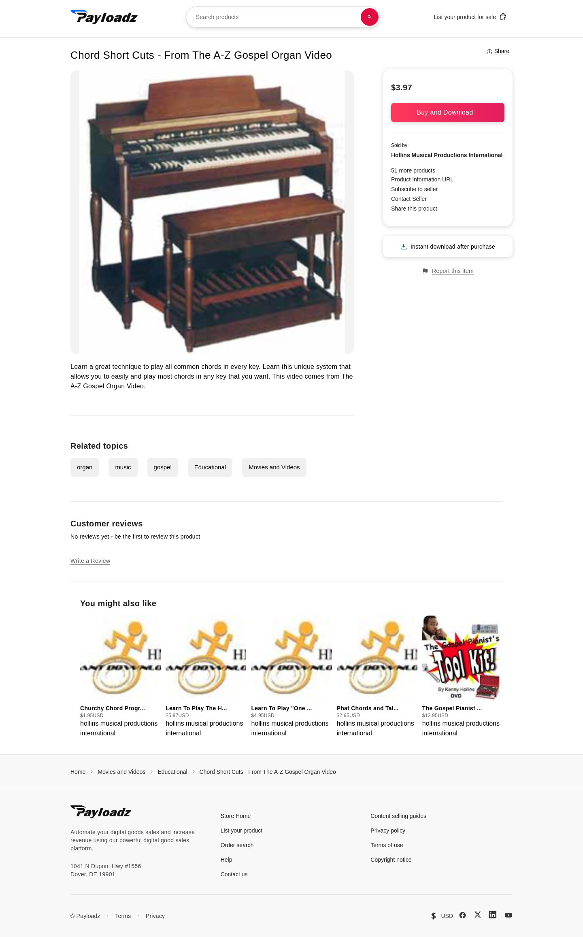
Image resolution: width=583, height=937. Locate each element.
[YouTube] (508, 915)
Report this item (448, 271)
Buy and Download (448, 112)
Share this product (414, 208)
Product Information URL (422, 179)
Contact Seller (409, 199)
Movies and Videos (274, 467)
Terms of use (386, 845)
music (123, 467)
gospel (163, 467)
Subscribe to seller (414, 189)
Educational (210, 467)
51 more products (413, 170)
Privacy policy (387, 830)
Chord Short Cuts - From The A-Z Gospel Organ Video (268, 772)
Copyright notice (390, 859)
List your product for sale (470, 16)
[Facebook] (462, 915)
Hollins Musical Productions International (446, 155)
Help (226, 859)
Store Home (236, 816)
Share (497, 51)
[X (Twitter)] (477, 914)
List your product (242, 830)
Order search (237, 845)
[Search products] (370, 17)
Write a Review (90, 561)
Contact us (234, 874)
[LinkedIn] (492, 914)
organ (84, 467)
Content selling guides (398, 816)
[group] (120, 676)
